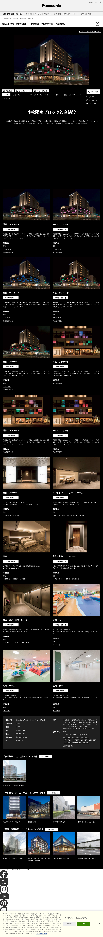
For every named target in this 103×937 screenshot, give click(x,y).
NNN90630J (7, 515)
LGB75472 (7, 579)
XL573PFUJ (56, 645)
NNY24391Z (7, 249)
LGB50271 (15, 579)
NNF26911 (56, 579)
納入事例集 (23, 18)
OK (84, 924)
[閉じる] (100, 924)
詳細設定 (69, 924)
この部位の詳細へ (10, 229)
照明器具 (15, 18)
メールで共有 (93, 100)
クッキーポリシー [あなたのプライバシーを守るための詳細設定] (41, 933)
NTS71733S (57, 515)
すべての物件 (44, 756)
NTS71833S (65, 515)
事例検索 (94, 92)
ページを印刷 (93, 104)
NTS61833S (74, 515)
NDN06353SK (65, 579)
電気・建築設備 (6, 18)
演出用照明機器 (8, 252)
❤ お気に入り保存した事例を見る (90, 31)
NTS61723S (83, 515)
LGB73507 (23, 579)
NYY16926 (15, 515)
